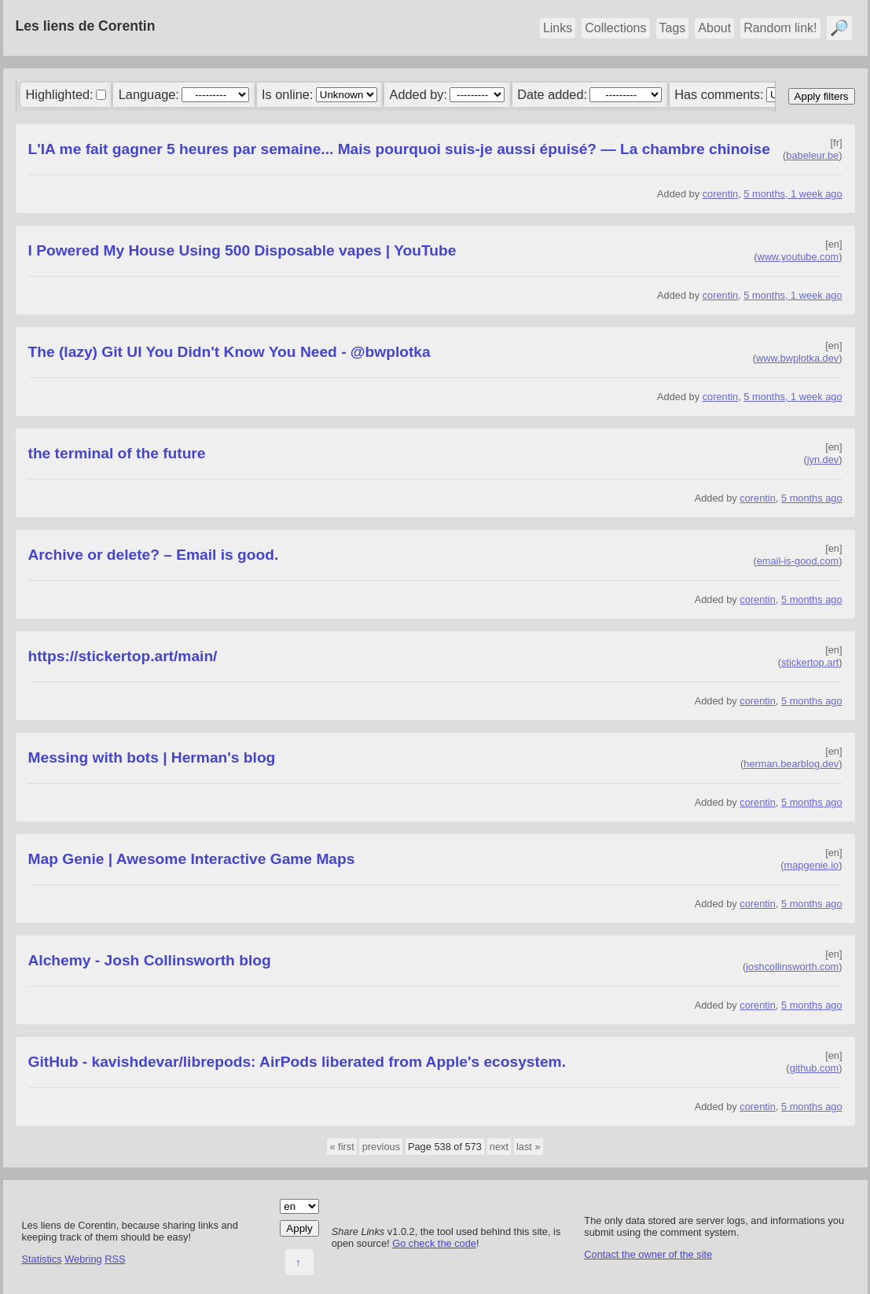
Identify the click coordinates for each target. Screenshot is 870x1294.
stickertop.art (810, 662)
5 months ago (811, 498)
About (714, 28)
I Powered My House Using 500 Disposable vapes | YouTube (242, 250)
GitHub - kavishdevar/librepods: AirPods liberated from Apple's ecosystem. (297, 1061)
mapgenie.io (811, 865)
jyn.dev (823, 459)
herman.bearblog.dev (791, 764)
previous (381, 1146)
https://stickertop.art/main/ (123, 656)
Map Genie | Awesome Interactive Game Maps (191, 859)
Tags (672, 28)
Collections (615, 28)
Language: (149, 94)
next (499, 1146)
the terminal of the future (117, 453)
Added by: (418, 94)
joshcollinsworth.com (792, 966)
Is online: (287, 94)
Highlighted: (59, 94)
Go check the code (434, 1243)
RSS (115, 1259)
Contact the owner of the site (648, 1254)
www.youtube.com (798, 257)
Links (557, 28)
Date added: (552, 94)
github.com (814, 1068)
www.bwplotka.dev (797, 358)
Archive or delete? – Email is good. (153, 554)
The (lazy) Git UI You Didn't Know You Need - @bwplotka (229, 352)
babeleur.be (812, 155)
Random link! (780, 28)
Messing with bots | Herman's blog (152, 757)
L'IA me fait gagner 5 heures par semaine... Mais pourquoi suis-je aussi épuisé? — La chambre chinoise (399, 149)
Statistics (42, 1259)
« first (341, 1146)
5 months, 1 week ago (792, 194)
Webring (82, 1259)
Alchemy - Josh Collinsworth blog (149, 960)
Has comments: (718, 94)
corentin (721, 194)
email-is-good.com (798, 561)
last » (528, 1146)
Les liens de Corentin (86, 26)
